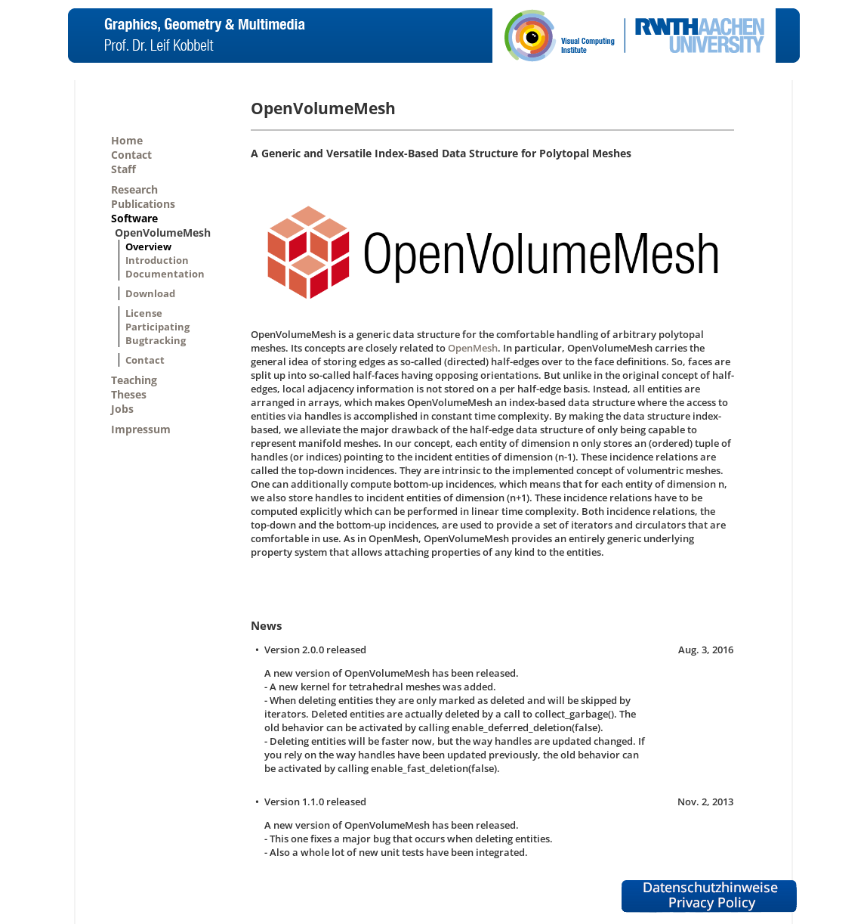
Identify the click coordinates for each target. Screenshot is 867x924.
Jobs (122, 409)
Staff (123, 169)
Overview (148, 246)
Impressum (141, 429)
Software (134, 218)
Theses (129, 394)
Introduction (157, 260)
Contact (131, 154)
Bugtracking (155, 340)
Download (150, 293)
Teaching (134, 380)
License (143, 313)
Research (134, 189)
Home (127, 140)
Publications (143, 204)
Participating (157, 326)
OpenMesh (473, 348)
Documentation (165, 274)
